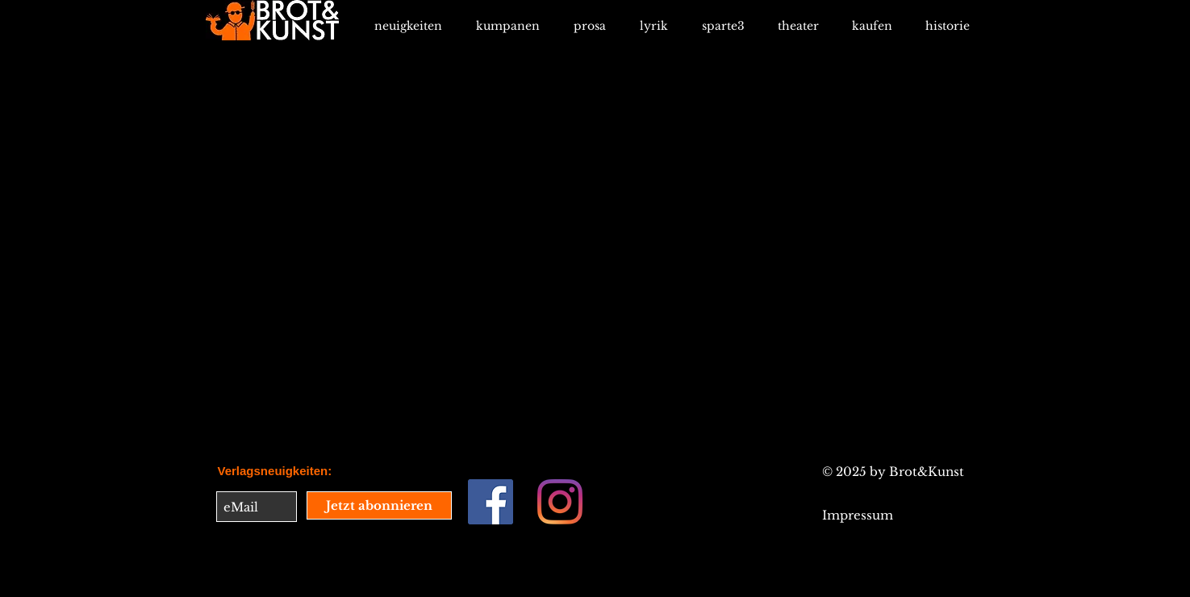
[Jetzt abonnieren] (379, 505)
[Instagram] (559, 501)
